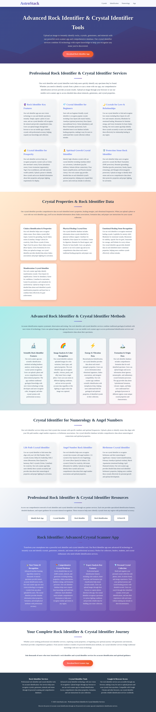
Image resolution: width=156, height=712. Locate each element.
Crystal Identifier (59, 518)
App (134, 3)
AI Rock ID (121, 518)
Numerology (126, 3)
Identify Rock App (37, 518)
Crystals (104, 3)
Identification (114, 3)
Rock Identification (101, 518)
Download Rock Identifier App (78, 54)
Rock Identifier (80, 518)
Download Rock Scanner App (78, 663)
